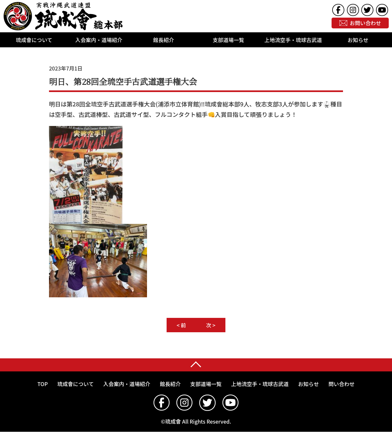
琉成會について (34, 40)
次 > (211, 325)
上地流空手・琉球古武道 (293, 40)
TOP (43, 384)
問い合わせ (341, 384)
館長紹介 (163, 40)
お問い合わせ (365, 23)
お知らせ (358, 40)
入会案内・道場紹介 (98, 40)
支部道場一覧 (228, 40)
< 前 (181, 325)
